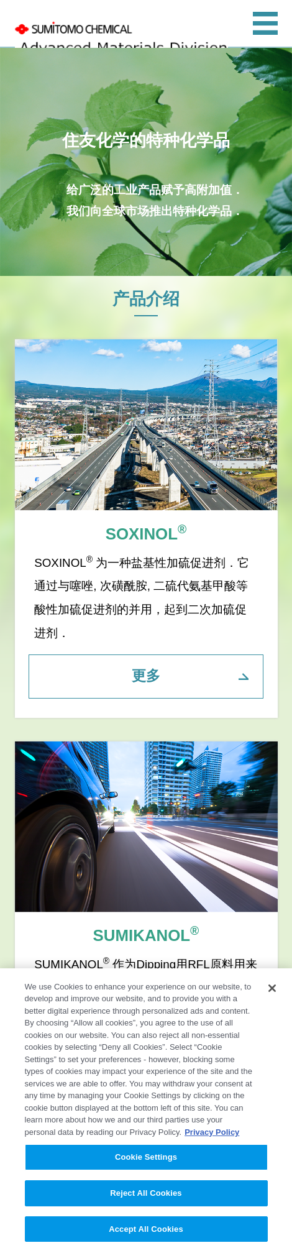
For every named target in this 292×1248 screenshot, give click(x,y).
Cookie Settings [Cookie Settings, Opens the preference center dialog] (146, 1160)
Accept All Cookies (146, 1232)
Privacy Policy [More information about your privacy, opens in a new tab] (212, 1135)
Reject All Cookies (145, 1196)
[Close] (272, 991)
